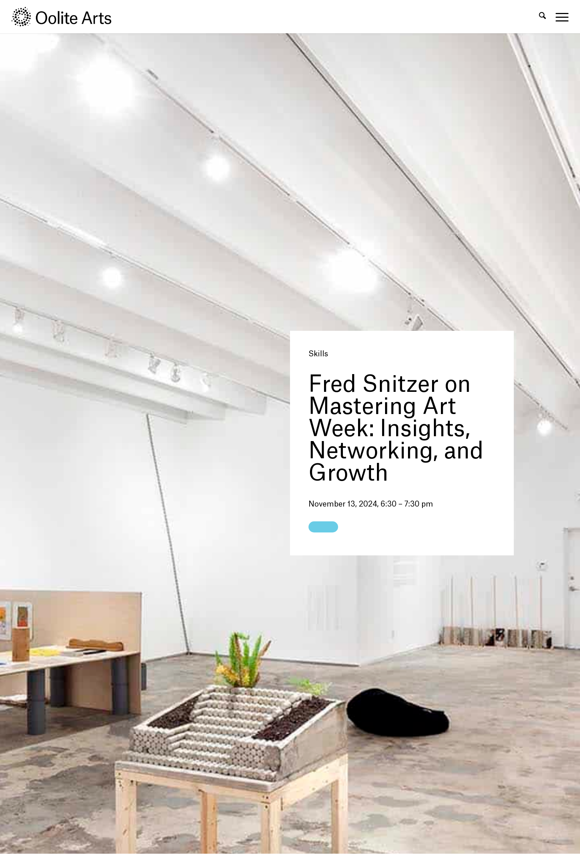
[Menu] (560, 16)
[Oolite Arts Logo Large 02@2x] (65, 16)
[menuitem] (542, 16)
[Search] (542, 16)
